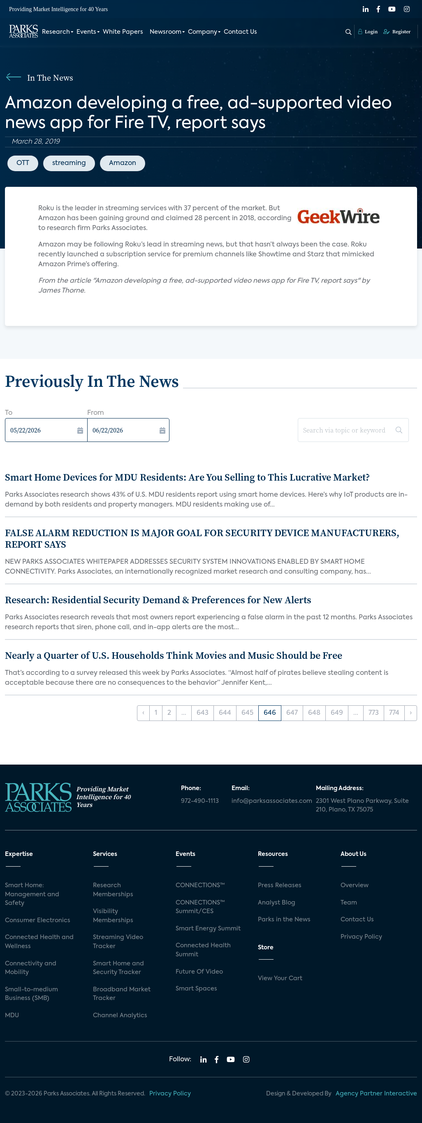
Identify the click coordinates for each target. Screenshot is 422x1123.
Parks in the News (284, 920)
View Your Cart (280, 978)
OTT (22, 163)
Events (86, 32)
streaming (69, 163)
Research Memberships (113, 890)
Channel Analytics (120, 1015)
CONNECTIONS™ (200, 885)
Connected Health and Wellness (39, 942)
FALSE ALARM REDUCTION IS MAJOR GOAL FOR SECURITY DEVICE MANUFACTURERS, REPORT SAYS (202, 538)
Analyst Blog (276, 903)
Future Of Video (199, 972)
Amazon (122, 163)
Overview (355, 885)
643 (203, 713)
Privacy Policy (361, 937)
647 (292, 713)
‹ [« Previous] (143, 713)
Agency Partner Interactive (376, 1094)
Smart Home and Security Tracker (118, 968)
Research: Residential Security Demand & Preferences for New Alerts (158, 600)
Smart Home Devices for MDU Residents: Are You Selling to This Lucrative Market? (187, 477)
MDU (12, 1015)
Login (368, 31)
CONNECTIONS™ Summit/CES (200, 907)
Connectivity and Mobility (30, 968)
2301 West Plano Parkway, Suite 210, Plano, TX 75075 (362, 805)
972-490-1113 (200, 801)
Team (349, 903)
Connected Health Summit (203, 950)
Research (56, 32)
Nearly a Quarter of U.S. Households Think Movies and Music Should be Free (173, 655)
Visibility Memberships (113, 916)
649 (337, 713)
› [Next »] (411, 713)
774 (394, 713)
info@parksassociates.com (269, 801)
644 (225, 713)
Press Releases (279, 885)
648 (314, 713)
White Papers (123, 32)
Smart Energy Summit (208, 929)
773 (374, 713)
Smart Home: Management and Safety (32, 894)
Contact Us (240, 32)
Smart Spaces (196, 989)
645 (247, 713)
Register (396, 31)
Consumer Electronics (37, 920)
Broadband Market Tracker (122, 994)
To (8, 413)
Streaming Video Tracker (118, 942)
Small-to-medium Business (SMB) (31, 994)
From (95, 413)
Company (202, 32)
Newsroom (165, 32)
